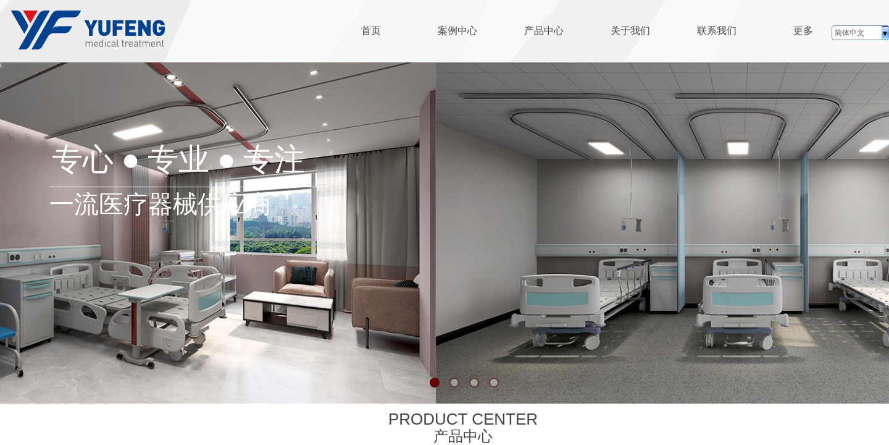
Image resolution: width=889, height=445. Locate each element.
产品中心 (544, 30)
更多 (803, 30)
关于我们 (630, 30)
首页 (371, 30)
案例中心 (457, 30)
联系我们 (717, 30)
